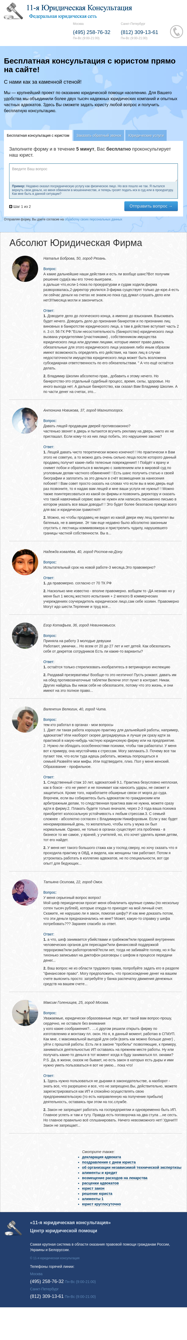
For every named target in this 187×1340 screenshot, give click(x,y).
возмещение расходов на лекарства (114, 1178)
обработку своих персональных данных (93, 219)
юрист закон (93, 1188)
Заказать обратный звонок (98, 135)
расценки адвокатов (100, 1183)
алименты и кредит (99, 1173)
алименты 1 (92, 1199)
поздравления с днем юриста (109, 1162)
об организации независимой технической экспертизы (132, 1167)
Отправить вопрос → (151, 206)
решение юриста (97, 1193)
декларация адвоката (101, 1157)
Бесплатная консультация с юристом (38, 135)
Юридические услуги (145, 135)
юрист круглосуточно (101, 1204)
